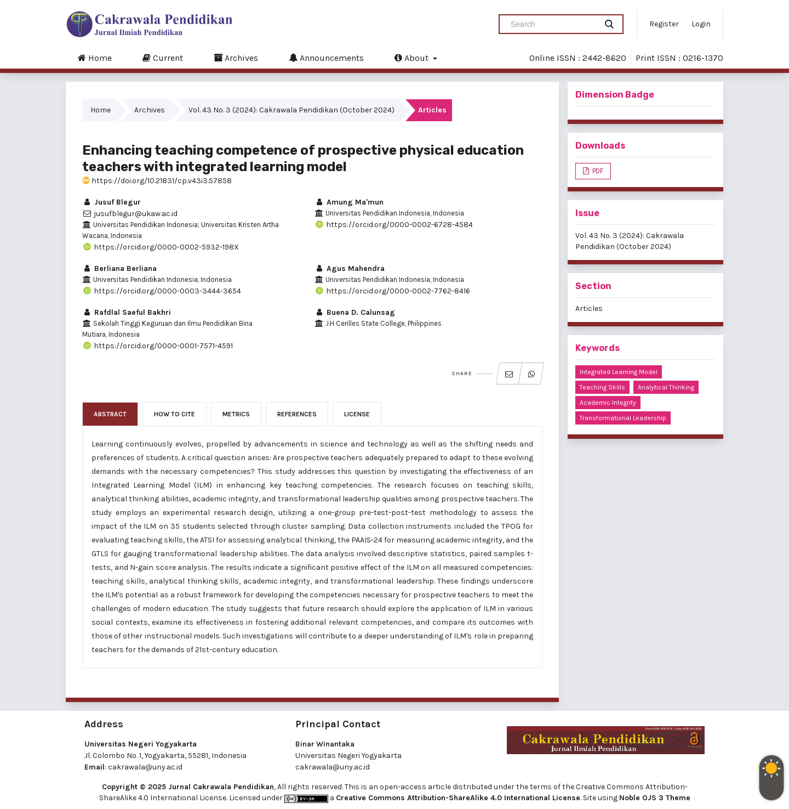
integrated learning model (619, 372)
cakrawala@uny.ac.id (145, 767)
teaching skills (602, 387)
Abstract (110, 414)
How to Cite (174, 414)
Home (95, 57)
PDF (597, 171)
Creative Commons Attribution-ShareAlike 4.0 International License (458, 797)
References (297, 414)
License (357, 414)
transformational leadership (623, 418)
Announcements (326, 57)
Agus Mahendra (350, 268)
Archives (236, 57)
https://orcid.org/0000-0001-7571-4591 (157, 345)
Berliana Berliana (119, 268)
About (413, 57)
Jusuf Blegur (111, 202)
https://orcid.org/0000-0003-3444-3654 (161, 291)
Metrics (236, 414)
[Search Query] (552, 24)
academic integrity (608, 402)
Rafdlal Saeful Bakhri (126, 312)
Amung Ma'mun (349, 202)
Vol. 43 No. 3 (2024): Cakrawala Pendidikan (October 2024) (291, 110)
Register (664, 24)
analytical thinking (666, 387)
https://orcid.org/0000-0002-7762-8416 (392, 291)
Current (162, 57)
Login (701, 24)
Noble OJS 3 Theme (654, 797)
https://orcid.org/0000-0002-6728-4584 (394, 224)
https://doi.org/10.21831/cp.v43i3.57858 (157, 180)
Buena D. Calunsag (355, 312)
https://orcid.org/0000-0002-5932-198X (160, 247)
